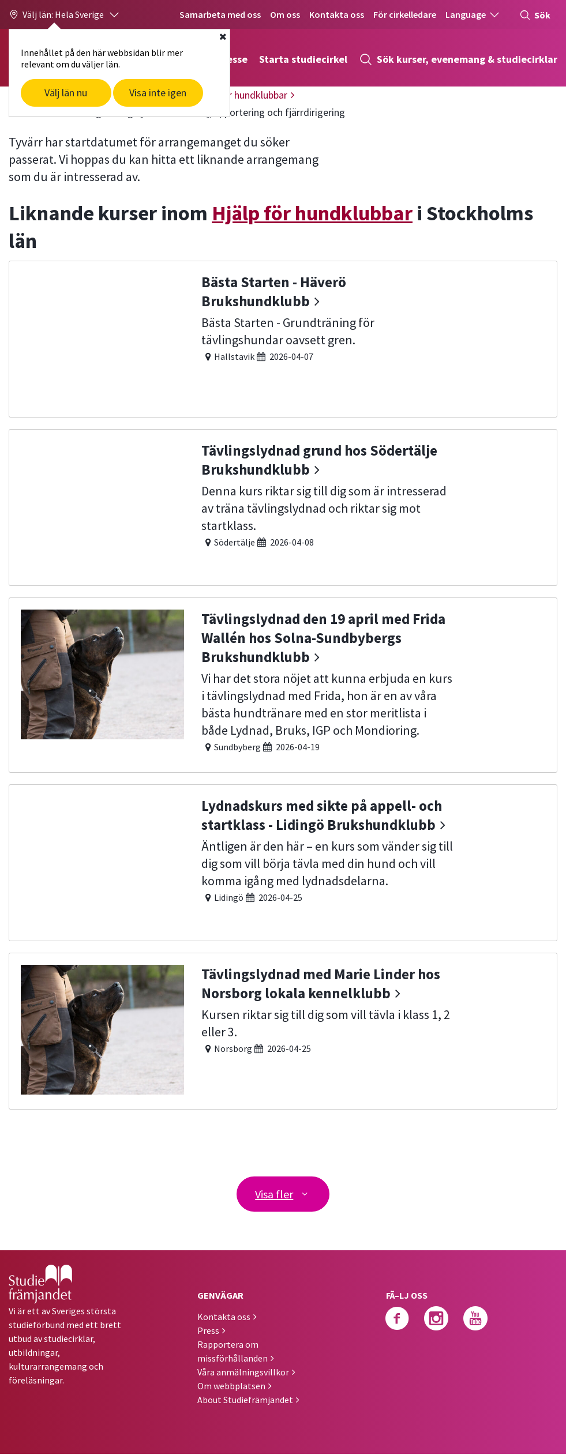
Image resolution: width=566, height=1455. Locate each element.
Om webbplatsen (231, 1387)
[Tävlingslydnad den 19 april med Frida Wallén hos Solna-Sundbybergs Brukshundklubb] (283, 684)
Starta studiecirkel (303, 59)
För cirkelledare (404, 14)
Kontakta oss (336, 14)
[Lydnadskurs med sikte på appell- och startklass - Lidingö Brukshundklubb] (283, 861)
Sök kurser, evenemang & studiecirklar (458, 59)
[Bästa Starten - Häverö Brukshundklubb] (283, 338)
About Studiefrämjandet (245, 1401)
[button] (65, 14)
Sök (534, 15)
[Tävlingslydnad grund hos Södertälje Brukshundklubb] (283, 506)
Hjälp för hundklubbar (312, 213)
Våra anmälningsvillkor (243, 1373)
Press (208, 1331)
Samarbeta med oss (220, 14)
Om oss (285, 14)
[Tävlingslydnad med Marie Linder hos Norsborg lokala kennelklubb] (283, 1030)
